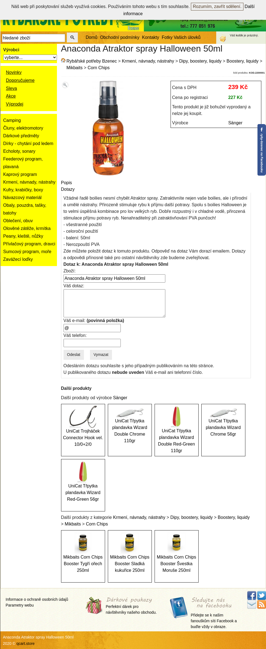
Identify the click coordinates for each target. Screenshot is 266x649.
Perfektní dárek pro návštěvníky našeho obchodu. (131, 605)
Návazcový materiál (22, 197)
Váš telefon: (75, 335)
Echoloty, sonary (19, 151)
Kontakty (150, 37)
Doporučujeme (20, 80)
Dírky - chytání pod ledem (28, 143)
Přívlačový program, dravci (29, 244)
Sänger (235, 122)
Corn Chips (98, 67)
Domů (92, 37)
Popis (66, 182)
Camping (12, 120)
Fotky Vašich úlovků (181, 37)
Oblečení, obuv (18, 220)
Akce (11, 96)
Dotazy (68, 189)
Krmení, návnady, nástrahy (29, 182)
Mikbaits (75, 67)
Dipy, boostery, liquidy (200, 61)
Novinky (14, 72)
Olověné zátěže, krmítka (27, 228)
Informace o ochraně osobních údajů (37, 599)
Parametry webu (20, 605)
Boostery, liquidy (243, 61)
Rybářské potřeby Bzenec (92, 61)
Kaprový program (20, 174)
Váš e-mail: (94, 320)
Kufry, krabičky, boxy (23, 189)
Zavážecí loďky (18, 259)
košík (239, 35)
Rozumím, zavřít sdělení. (217, 6)
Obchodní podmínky (119, 37)
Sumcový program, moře (27, 251)
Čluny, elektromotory (23, 128)
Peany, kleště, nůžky (23, 236)
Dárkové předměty (21, 135)
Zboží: (70, 271)
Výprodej (14, 104)
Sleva (11, 88)
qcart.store (26, 643)
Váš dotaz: (74, 285)
